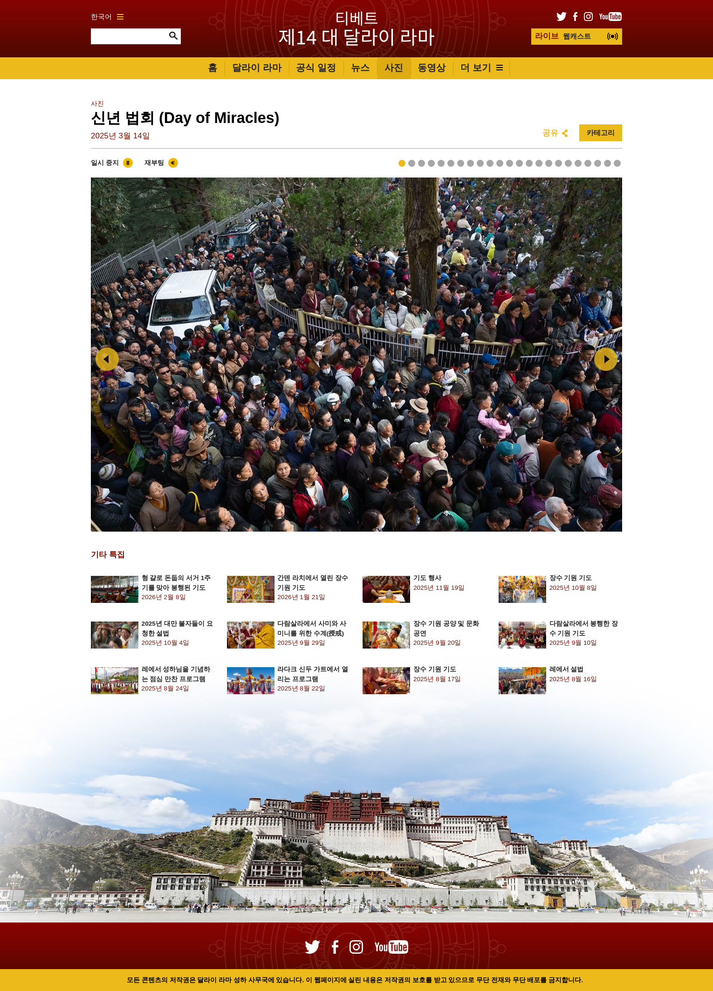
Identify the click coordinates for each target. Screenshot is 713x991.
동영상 (432, 67)
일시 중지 (105, 162)
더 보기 (481, 67)
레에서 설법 (566, 669)
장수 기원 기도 (570, 577)
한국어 (107, 17)
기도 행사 (427, 577)
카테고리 (601, 133)
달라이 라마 (256, 67)
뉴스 (360, 67)
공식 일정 (316, 67)
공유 (550, 133)
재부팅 (154, 162)
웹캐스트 (563, 36)
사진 (393, 67)
